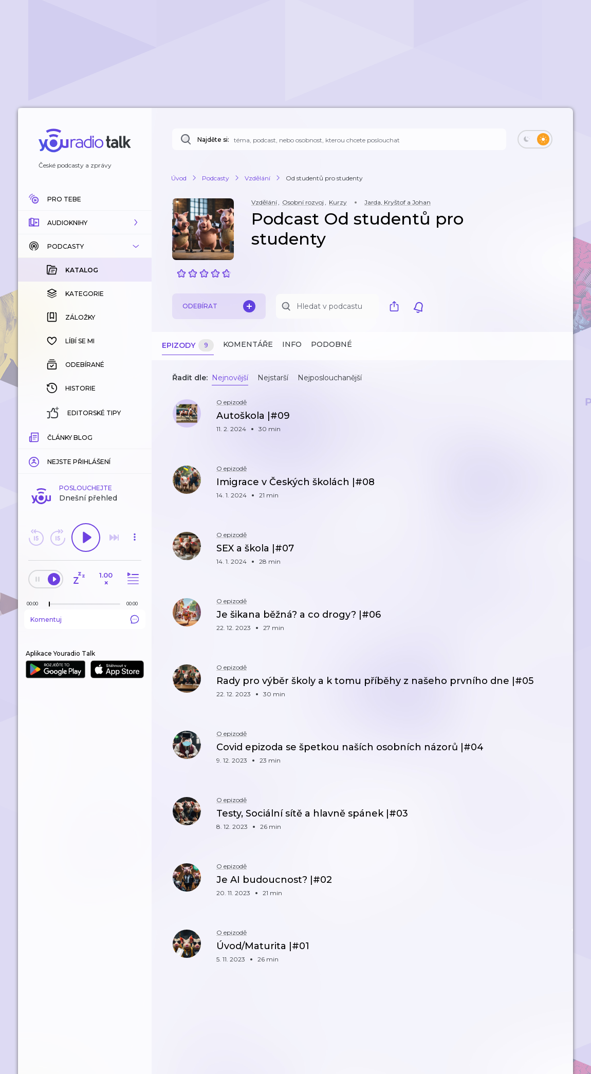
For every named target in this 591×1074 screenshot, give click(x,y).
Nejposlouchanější (330, 377)
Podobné (331, 344)
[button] (85, 222)
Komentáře (248, 344)
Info (292, 344)
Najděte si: (213, 139)
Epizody (188, 345)
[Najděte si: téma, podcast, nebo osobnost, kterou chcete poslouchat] (339, 139)
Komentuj (84, 619)
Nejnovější (230, 377)
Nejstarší (272, 377)
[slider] (49, 604)
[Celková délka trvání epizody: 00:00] (134, 603)
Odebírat (218, 306)
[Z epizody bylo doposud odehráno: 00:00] (35, 603)
